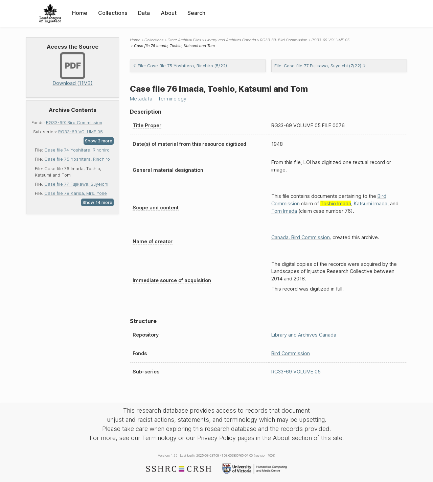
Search (196, 12)
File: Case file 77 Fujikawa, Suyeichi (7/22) (320, 65)
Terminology (172, 98)
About (169, 12)
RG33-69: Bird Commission (74, 122)
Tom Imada (284, 211)
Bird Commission (290, 353)
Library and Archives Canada (230, 40)
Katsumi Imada (370, 203)
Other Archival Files (184, 40)
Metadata (141, 98)
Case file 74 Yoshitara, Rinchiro (77, 150)
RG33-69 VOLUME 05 (80, 131)
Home (79, 12)
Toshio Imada (335, 203)
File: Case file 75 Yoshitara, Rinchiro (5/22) (180, 65)
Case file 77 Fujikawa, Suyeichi (76, 184)
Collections (112, 12)
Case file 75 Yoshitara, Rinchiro (77, 159)
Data (144, 12)
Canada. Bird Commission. (301, 237)
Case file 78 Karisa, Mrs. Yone (75, 193)
